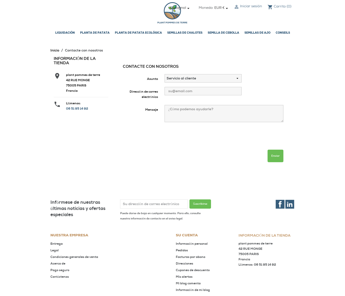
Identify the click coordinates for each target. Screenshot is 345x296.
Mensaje (151, 110)
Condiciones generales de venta (74, 257)
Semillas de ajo (257, 33)
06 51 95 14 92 (77, 108)
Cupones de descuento (193, 270)
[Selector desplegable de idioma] (180, 8)
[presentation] (156, 137)
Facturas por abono (190, 257)
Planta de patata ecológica (138, 33)
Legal (54, 250)
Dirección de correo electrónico (144, 94)
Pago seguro (59, 270)
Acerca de (57, 263)
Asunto (152, 79)
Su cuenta (187, 235)
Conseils (283, 33)
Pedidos (182, 250)
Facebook (280, 204)
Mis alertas (184, 277)
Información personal (192, 244)
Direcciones (184, 263)
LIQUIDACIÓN (65, 33)
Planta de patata (95, 33)
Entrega (56, 244)
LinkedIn (289, 204)
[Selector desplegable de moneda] (221, 8)
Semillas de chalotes (184, 33)
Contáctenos (59, 277)
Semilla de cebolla (223, 33)
